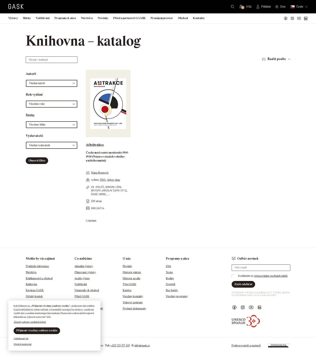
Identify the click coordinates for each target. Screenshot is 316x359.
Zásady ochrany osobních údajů (30, 322)
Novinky (103, 18)
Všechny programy (177, 296)
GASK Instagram (292, 18)
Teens (169, 272)
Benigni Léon (113, 187)
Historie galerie (132, 272)
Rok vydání (34, 94)
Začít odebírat (243, 284)
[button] (51, 83)
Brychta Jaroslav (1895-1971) (109, 190)
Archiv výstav (82, 278)
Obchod (183, 18)
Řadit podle (276, 59)
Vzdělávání (43, 18)
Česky (296, 6)
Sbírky (27, 18)
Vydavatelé (34, 136)
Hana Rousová (99, 172)
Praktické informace (37, 266)
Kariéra (127, 290)
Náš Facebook (286, 18)
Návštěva (87, 18)
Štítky (30, 115)
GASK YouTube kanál (299, 18)
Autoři (31, 74)
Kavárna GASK (35, 290)
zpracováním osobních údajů (271, 275)
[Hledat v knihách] (51, 59)
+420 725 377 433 (120, 345)
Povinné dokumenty (134, 308)
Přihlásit (266, 6)
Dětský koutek (34, 296)
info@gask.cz (142, 345)
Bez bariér (172, 290)
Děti (168, 266)
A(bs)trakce (95, 145)
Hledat (233, 7)
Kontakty (199, 18)
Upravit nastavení (22, 344)
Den (282, 6)
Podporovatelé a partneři (246, 345)
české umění (98, 194)
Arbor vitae (113, 179)
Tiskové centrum (133, 302)
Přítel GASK (82, 296)
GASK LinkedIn (306, 18)
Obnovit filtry (36, 160)
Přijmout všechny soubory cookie (36, 330)
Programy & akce (65, 18)
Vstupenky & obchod (87, 290)
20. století (97, 187)
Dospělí (170, 284)
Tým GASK (129, 284)
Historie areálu (131, 278)
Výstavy (13, 18)
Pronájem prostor (162, 18)
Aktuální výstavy (84, 266)
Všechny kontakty (133, 296)
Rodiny (170, 278)
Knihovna (31, 284)
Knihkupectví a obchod (39, 278)
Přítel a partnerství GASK (129, 18)
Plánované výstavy (85, 272)
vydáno (95, 179)
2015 (102, 179)
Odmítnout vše (21, 338)
